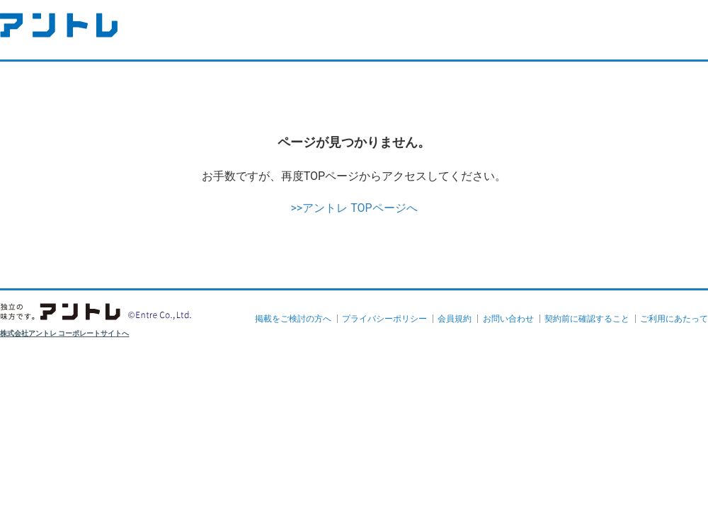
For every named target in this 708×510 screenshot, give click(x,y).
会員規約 (455, 319)
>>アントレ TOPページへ (353, 208)
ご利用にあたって (674, 319)
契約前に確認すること (586, 319)
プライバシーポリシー (384, 319)
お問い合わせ (508, 319)
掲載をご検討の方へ (293, 319)
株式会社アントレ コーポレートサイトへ (65, 333)
